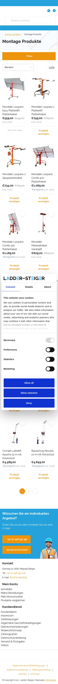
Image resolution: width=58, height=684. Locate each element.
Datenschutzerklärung (17, 670)
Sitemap (22, 674)
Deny (29, 403)
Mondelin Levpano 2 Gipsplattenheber (14, 176)
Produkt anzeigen (43, 132)
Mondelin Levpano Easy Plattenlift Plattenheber (13, 110)
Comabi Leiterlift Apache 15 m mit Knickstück (11, 454)
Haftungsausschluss (41, 670)
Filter (29, 56)
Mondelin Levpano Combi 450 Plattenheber (13, 245)
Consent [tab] (10, 287)
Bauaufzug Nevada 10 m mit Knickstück (42, 452)
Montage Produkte (32, 34)
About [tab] (47, 287)
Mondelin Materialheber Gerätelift (39, 245)
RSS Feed (35, 674)
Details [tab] (29, 287)
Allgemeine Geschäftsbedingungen (28, 665)
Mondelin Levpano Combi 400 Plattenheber (42, 178)
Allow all (29, 382)
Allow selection (29, 393)
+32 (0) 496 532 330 (17, 539)
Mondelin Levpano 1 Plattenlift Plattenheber (42, 110)
